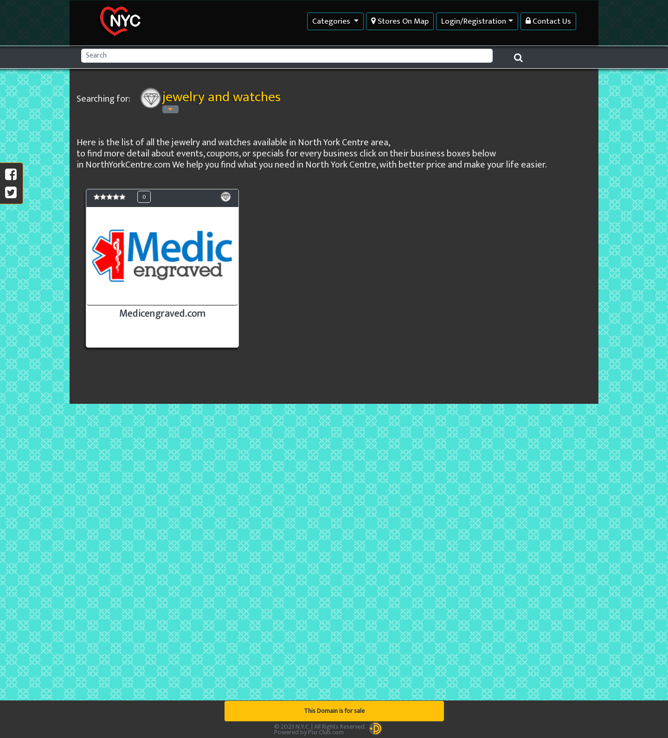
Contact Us (548, 21)
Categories (332, 21)
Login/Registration (473, 21)
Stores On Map (400, 21)
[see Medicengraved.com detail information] (162, 268)
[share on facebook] (11, 175)
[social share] (11, 193)
